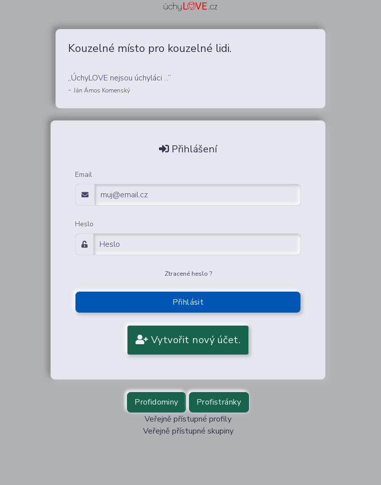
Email (83, 174)
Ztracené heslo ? (188, 273)
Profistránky (219, 402)
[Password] (197, 244)
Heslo (84, 224)
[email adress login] (197, 195)
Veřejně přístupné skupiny (188, 431)
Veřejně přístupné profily (188, 419)
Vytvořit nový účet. (188, 340)
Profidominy (156, 402)
